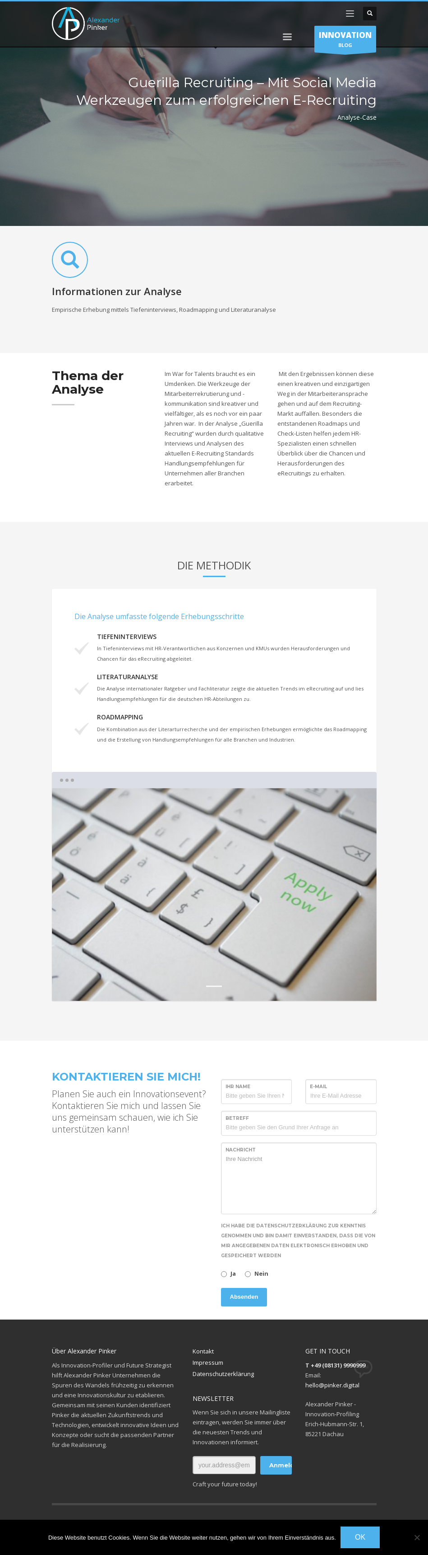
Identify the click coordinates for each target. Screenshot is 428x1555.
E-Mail (318, 1087)
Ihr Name (238, 1087)
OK (360, 1537)
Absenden (244, 1296)
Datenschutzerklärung (223, 1374)
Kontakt (203, 1351)
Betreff (237, 1118)
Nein (261, 1273)
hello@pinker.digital (332, 1385)
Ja (233, 1273)
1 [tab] (214, 986)
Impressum (208, 1362)
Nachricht (241, 1150)
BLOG (345, 41)
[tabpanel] (214, 894)
